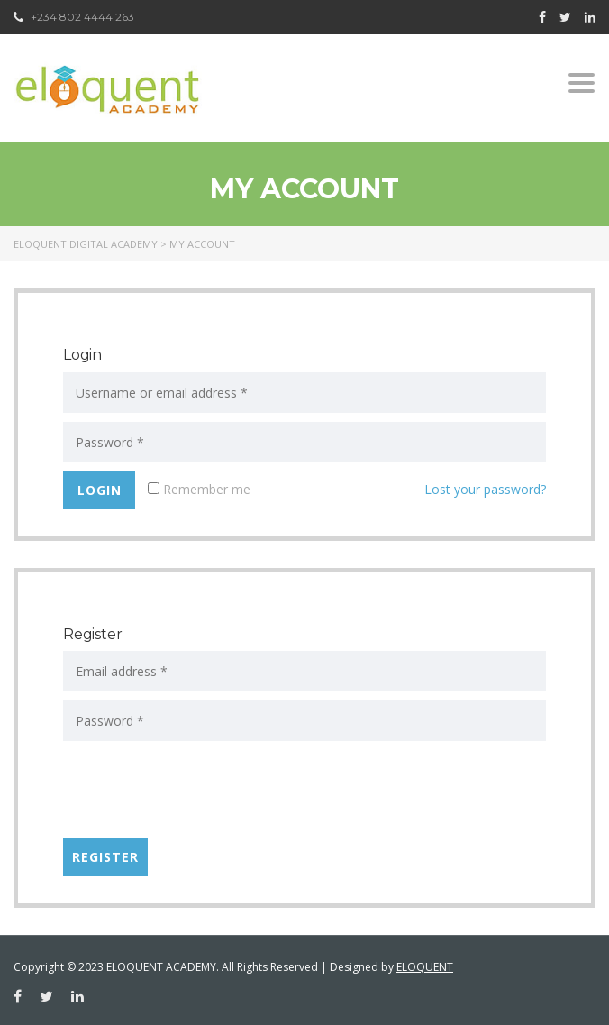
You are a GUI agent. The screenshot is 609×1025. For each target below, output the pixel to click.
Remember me (199, 489)
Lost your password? (485, 489)
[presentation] (200, 794)
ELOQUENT (424, 967)
